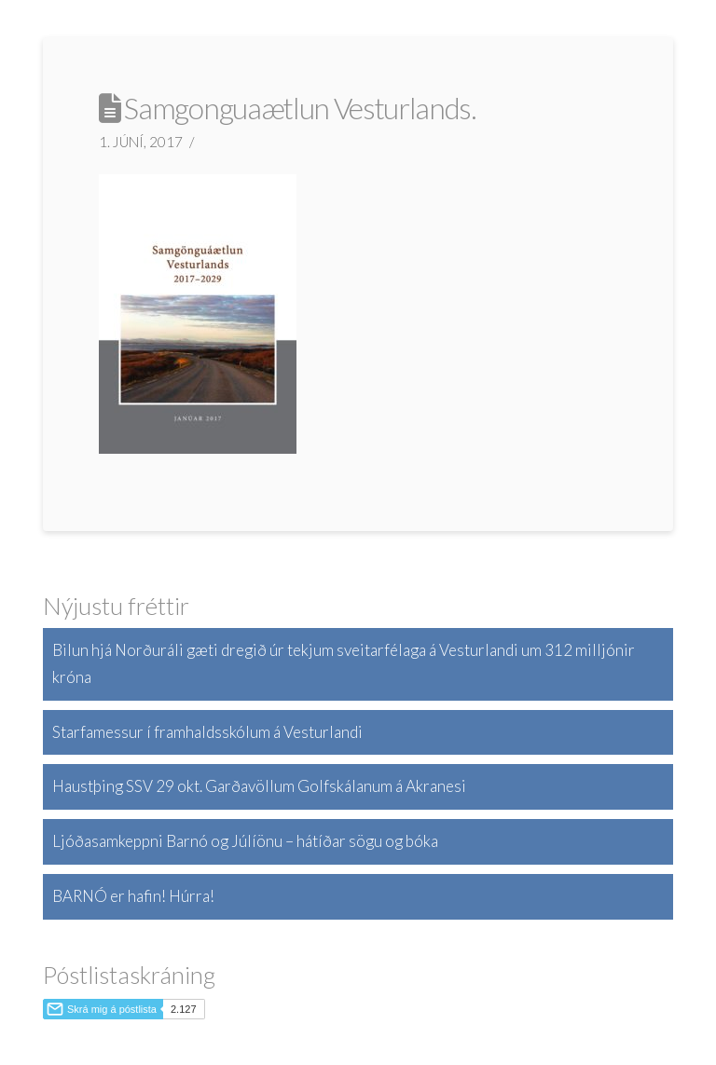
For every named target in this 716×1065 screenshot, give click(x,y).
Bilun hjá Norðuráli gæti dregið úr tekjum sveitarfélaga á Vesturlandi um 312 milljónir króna (343, 663)
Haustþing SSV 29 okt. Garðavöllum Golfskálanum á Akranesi (259, 786)
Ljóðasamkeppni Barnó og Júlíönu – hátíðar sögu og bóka (245, 841)
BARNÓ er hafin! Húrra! (133, 896)
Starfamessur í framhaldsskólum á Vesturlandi (207, 732)
